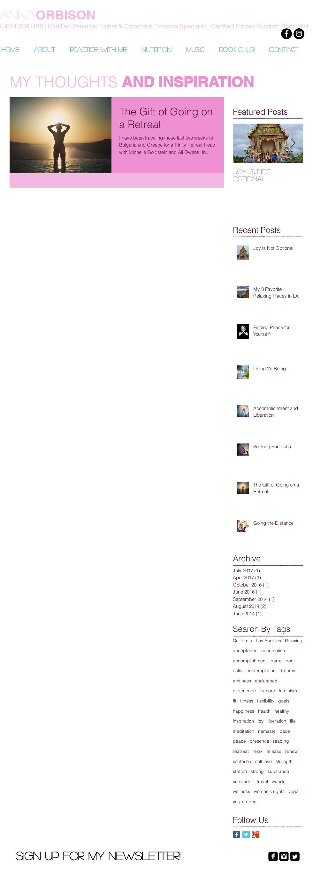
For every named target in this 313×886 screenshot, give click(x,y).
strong (257, 771)
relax (258, 751)
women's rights (269, 791)
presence (259, 741)
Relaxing (293, 641)
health (264, 711)
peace (239, 741)
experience (244, 691)
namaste (267, 731)
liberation (276, 721)
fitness (246, 701)
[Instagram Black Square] (284, 856)
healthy (281, 711)
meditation (243, 731)
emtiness (242, 681)
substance (278, 771)
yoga (293, 791)
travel (262, 781)
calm (238, 671)
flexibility (265, 701)
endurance (266, 681)
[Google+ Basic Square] (255, 834)
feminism (288, 691)
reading (281, 741)
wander (279, 781)
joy (260, 721)
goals (283, 701)
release (273, 751)
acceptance (245, 650)
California (242, 641)
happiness (243, 711)
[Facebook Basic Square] (236, 834)
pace (284, 731)
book (291, 661)
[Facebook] (286, 33)
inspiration (243, 721)
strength (284, 761)
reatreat (241, 751)
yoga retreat (245, 801)
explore (267, 691)
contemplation (261, 671)
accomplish (273, 650)
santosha (242, 761)
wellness (241, 791)
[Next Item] (293, 143)
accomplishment (250, 661)
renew (291, 751)
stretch (240, 771)
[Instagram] (299, 33)
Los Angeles (268, 641)
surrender (243, 781)
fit (234, 701)
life (293, 721)
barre (276, 661)
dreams (287, 671)
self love (263, 761)
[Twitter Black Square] (295, 856)
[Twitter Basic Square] (246, 834)
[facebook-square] (273, 856)
